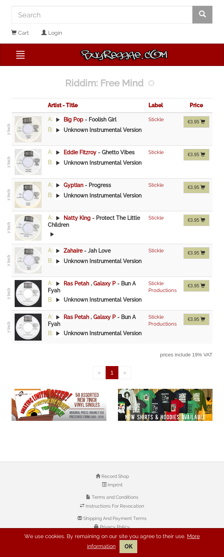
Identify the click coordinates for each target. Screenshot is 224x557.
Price (196, 105)
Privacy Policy (114, 527)
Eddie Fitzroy (80, 152)
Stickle (156, 119)
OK (128, 546)
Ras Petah (76, 283)
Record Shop (114, 476)
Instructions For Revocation (114, 506)
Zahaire (73, 250)
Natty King (77, 217)
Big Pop (73, 119)
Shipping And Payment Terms (114, 518)
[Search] (102, 15)
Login (51, 33)
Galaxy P (105, 283)
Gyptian (73, 185)
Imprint (114, 485)
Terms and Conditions (114, 497)
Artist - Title (62, 105)
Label (155, 105)
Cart (20, 33)
